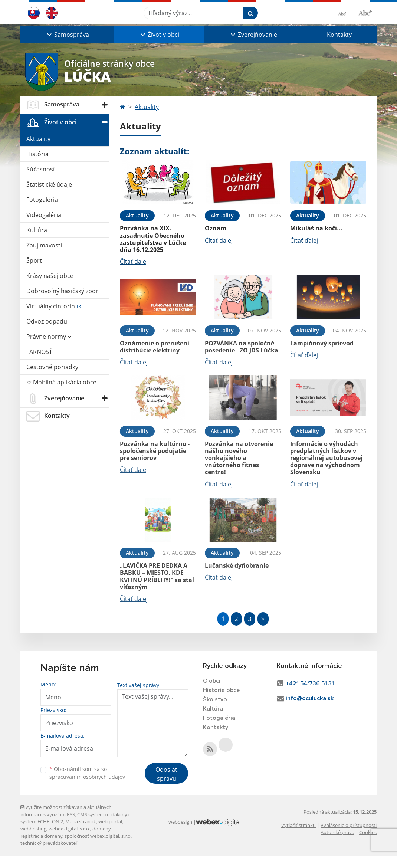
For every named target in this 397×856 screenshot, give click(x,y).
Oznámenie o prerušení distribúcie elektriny (154, 346)
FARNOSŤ (39, 352)
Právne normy (48, 336)
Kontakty (339, 34)
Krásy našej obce (49, 276)
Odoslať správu (166, 774)
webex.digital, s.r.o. (69, 828)
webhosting (33, 828)
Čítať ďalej (134, 262)
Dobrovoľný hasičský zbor (62, 291)
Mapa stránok (80, 821)
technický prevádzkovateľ (48, 843)
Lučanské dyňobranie (237, 565)
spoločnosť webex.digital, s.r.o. (98, 836)
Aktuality (38, 139)
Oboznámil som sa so (87, 772)
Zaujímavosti (44, 245)
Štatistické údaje (49, 184)
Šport (34, 260)
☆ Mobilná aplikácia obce (61, 382)
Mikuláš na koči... (316, 228)
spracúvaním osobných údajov (87, 776)
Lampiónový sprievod (322, 343)
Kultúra (36, 230)
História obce (221, 690)
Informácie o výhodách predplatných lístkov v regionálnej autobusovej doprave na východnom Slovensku (326, 458)
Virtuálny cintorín (51, 306)
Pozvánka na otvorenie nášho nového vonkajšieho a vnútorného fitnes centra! (239, 458)
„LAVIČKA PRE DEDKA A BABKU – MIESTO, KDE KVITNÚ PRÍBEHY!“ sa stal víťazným (157, 576)
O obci (211, 681)
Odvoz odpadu (46, 321)
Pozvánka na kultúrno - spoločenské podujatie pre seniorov (155, 451)
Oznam (215, 228)
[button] (67, 34)
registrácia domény (41, 836)
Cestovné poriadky (52, 367)
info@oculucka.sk (310, 698)
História (37, 154)
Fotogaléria (42, 200)
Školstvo (215, 699)
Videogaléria (43, 215)
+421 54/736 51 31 (310, 683)
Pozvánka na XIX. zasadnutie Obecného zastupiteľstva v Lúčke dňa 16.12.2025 (153, 239)
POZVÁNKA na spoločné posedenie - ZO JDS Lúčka (241, 346)
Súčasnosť (40, 169)
